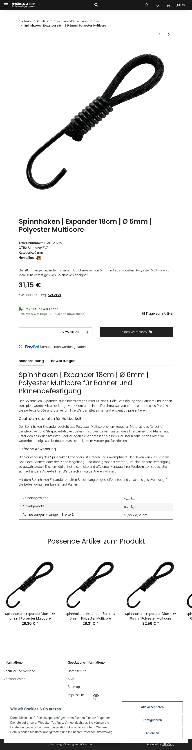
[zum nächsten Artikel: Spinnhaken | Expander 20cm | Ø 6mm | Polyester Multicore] (168, 34)
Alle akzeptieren (151, 707)
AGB (71, 679)
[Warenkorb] (175, 4)
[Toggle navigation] (6, 3)
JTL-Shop (168, 744)
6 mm (38, 252)
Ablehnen (151, 733)
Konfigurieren (151, 720)
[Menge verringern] (24, 332)
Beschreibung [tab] (31, 360)
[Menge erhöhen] (87, 332)
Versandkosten (14, 679)
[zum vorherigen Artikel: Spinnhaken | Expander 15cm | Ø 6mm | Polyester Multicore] (159, 34)
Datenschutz (77, 671)
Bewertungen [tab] (63, 360)
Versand (54, 295)
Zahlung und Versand (19, 671)
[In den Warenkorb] (136, 332)
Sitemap (74, 687)
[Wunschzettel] (157, 4)
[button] (114, 4)
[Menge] (44, 332)
